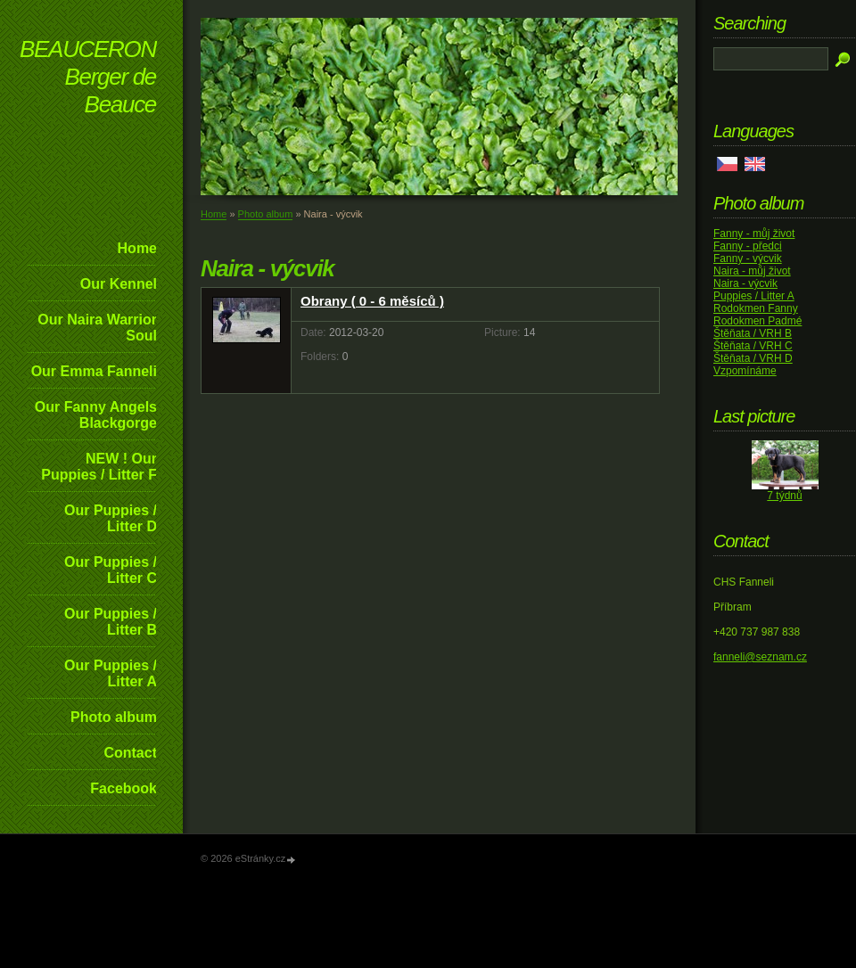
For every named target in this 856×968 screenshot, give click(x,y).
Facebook (123, 788)
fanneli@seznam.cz (760, 657)
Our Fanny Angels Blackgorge (96, 415)
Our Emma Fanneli (94, 371)
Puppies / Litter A (753, 296)
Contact (130, 752)
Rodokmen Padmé (757, 321)
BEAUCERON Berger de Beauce (88, 77)
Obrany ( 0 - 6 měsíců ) (372, 300)
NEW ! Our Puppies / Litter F (99, 466)
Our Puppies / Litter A (110, 673)
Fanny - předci (747, 246)
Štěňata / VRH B (752, 333)
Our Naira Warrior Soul (97, 327)
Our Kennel (118, 283)
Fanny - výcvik (747, 258)
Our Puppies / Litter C (110, 570)
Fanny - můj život (753, 233)
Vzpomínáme (745, 371)
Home (137, 248)
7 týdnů (784, 495)
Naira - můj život (752, 271)
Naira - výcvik (745, 283)
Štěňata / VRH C (753, 346)
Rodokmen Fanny (755, 308)
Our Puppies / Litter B (110, 621)
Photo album (113, 717)
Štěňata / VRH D (753, 358)
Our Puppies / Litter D (110, 518)
